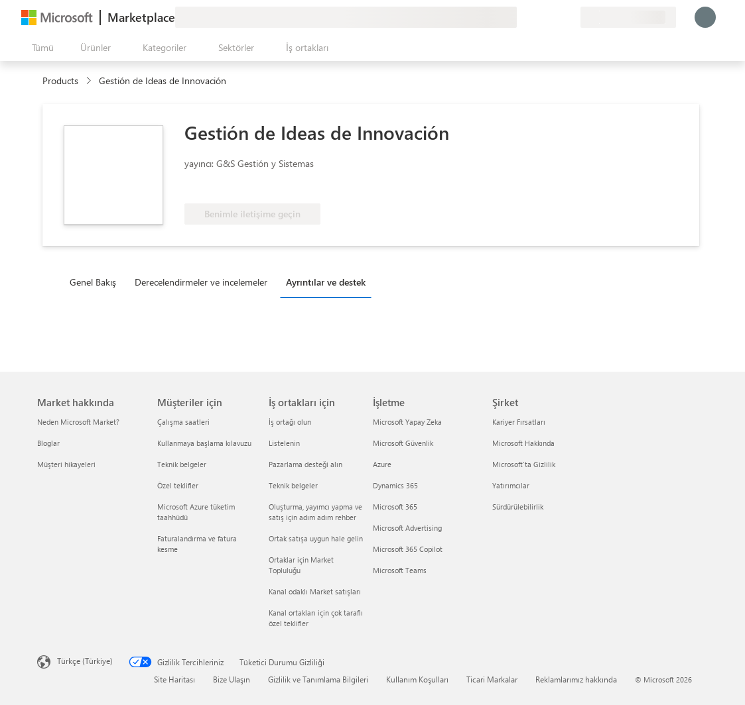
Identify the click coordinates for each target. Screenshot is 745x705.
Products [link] (60, 80)
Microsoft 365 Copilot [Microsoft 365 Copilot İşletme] (407, 549)
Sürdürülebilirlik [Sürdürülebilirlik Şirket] (517, 507)
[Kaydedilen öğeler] (554, 17)
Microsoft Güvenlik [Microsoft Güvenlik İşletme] (403, 443)
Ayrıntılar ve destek (326, 282)
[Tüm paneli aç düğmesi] (40, 47)
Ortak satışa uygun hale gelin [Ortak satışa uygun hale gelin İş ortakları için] (316, 538)
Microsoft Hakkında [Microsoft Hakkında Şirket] (523, 443)
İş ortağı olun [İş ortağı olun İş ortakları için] (290, 422)
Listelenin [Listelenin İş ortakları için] (284, 443)
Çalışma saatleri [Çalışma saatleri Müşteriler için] (183, 422)
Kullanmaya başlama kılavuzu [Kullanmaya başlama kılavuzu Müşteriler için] (204, 443)
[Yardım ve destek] (538, 17)
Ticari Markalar (491, 679)
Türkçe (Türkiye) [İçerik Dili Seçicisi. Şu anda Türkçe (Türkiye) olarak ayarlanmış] (85, 660)
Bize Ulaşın (231, 679)
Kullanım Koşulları (417, 679)
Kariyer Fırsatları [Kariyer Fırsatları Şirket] (518, 422)
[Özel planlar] (570, 17)
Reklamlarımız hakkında (576, 679)
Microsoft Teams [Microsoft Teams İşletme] (400, 570)
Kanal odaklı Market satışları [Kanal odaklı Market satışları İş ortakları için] (315, 591)
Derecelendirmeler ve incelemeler (201, 282)
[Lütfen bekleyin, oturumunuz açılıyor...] (705, 17)
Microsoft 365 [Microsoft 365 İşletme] (395, 507)
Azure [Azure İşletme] (382, 464)
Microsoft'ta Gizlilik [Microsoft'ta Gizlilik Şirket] (523, 464)
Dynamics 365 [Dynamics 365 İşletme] (395, 485)
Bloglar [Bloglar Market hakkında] (48, 443)
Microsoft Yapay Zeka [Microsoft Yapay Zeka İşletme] (407, 422)
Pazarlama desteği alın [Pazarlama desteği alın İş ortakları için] (305, 464)
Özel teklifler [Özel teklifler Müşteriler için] (177, 485)
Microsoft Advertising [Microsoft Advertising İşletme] (407, 528)
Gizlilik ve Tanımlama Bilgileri (318, 679)
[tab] (96, 281)
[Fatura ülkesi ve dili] (628, 17)
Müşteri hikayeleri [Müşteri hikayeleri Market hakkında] (66, 464)
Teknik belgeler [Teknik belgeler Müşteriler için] (181, 464)
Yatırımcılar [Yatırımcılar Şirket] (510, 485)
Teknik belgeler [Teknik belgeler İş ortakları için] (293, 485)
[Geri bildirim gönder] (522, 17)
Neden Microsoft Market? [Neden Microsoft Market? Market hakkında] (78, 422)
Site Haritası (174, 679)
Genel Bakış (93, 282)
